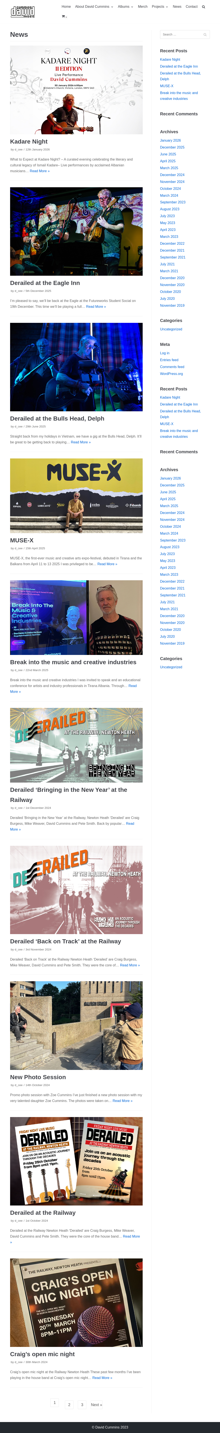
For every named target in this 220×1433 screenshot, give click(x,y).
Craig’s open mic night (42, 1354)
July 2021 (167, 264)
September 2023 (172, 202)
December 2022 (172, 243)
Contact (191, 6)
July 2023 (167, 216)
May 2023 (167, 223)
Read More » (40, 171)
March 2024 (169, 195)
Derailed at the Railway (43, 1212)
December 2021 (172, 250)
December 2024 (172, 175)
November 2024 (172, 182)
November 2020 (172, 285)
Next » (96, 1405)
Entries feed (169, 360)
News (177, 6)
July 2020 (167, 298)
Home (66, 6)
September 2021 (172, 257)
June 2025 (168, 154)
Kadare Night (28, 141)
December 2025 (172, 147)
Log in (165, 353)
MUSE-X (22, 540)
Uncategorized (171, 329)
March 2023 (169, 236)
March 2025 (169, 168)
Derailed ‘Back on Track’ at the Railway (65, 941)
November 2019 (172, 305)
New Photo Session (38, 1077)
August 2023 (169, 209)
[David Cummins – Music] (23, 11)
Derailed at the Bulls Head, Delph (57, 418)
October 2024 (170, 188)
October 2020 (170, 292)
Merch (142, 6)
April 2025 (168, 161)
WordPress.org (171, 374)
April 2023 (168, 230)
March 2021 (169, 271)
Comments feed (172, 367)
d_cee (19, 149)
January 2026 (170, 140)
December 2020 (172, 278)
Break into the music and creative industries (73, 662)
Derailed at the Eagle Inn (45, 283)
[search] (205, 7)
